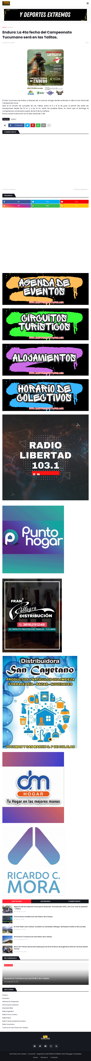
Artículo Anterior (10, 189)
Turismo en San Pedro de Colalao (15, 1027)
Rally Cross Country (9, 1014)
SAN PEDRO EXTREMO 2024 (56, 1054)
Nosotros (44, 1057)
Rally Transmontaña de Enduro (14, 1021)
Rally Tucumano (8, 1024)
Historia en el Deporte (10, 1001)
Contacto (54, 1057)
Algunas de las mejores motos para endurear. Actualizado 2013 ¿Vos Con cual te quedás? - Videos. (51, 908)
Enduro (10, 27)
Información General (10, 1005)
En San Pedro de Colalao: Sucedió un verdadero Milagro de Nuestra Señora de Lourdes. (50, 927)
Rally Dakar (6, 1018)
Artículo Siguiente (80, 189)
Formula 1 (5, 998)
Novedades (45, 901)
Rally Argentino (8, 1011)
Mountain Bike (7, 1008)
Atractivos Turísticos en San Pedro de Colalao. (33, 937)
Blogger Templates (74, 1054)
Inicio (4, 27)
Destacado (17, 901)
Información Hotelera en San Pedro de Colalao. (33, 917)
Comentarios (74, 901)
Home (35, 1057)
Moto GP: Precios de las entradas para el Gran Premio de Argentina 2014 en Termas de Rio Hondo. (51, 948)
